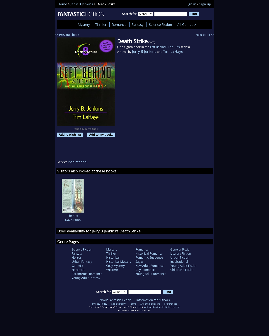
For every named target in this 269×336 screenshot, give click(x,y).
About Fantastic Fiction (115, 300)
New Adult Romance (149, 266)
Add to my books (101, 134)
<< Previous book (67, 35)
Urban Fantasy (82, 262)
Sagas (139, 262)
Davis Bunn (73, 220)
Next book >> (205, 35)
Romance (119, 24)
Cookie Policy (118, 303)
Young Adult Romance (150, 274)
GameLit (77, 266)
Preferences (170, 303)
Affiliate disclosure (150, 303)
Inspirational (77, 162)
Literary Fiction (180, 253)
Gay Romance (145, 270)
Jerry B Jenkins (144, 51)
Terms (133, 303)
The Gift (72, 216)
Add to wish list (70, 134)
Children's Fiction (182, 270)
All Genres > (187, 24)
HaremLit (78, 270)
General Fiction (180, 249)
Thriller (100, 24)
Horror (76, 258)
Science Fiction (160, 24)
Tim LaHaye (173, 51)
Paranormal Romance (87, 274)
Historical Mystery (118, 262)
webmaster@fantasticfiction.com (162, 307)
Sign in (191, 4)
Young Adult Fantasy (86, 278)
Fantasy (138, 24)
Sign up (205, 4)
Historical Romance (149, 253)
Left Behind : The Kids (165, 47)
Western (112, 270)
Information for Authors (153, 300)
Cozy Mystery (115, 266)
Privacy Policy (99, 303)
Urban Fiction (179, 258)
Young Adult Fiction (183, 266)
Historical (113, 258)
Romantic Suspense (149, 258)
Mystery (84, 24)
